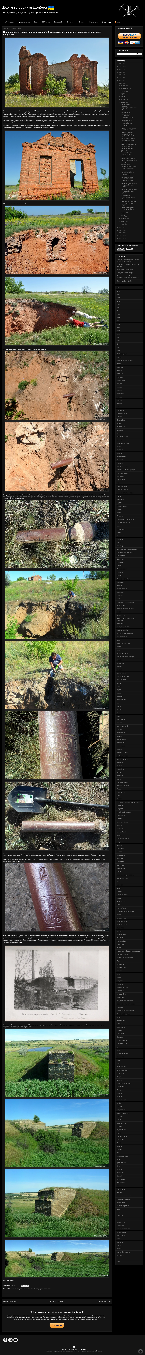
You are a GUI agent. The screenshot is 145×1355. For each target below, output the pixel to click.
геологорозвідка (122, 473)
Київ (118, 716)
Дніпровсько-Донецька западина (127, 549)
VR (118, 1258)
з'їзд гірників (121, 605)
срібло (119, 1103)
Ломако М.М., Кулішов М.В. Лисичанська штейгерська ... (128, 140)
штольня (120, 1242)
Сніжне (119, 1080)
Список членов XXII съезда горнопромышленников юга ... (129, 107)
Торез (119, 1143)
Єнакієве (120, 595)
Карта (36, 22)
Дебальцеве (121, 529)
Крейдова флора (122, 752)
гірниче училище (122, 486)
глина (119, 496)
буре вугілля (121, 420)
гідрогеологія (121, 479)
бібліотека (120, 407)
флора (119, 1166)
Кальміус (120, 666)
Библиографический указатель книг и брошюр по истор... (128, 178)
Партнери (82, 22)
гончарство (120, 499)
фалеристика (121, 1163)
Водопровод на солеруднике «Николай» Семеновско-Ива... (127, 114)
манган (119, 825)
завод (119, 612)
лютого (123, 221)
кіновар (119, 723)
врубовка (120, 450)
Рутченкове (121, 1020)
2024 (121, 69)
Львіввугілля (121, 815)
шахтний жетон (122, 1232)
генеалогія (120, 463)
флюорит (120, 1169)
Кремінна (120, 762)
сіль (32, 1289)
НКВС (119, 904)
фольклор (120, 1172)
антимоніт (120, 387)
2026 (121, 64)
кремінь (119, 766)
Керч (118, 713)
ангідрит (19, 1289)
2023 (121, 72)
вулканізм (120, 460)
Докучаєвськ (121, 562)
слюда (119, 1077)
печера (119, 948)
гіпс (29, 1289)
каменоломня (121, 680)
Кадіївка (119, 660)
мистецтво (120, 862)
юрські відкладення (123, 1252)
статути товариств (123, 1113)
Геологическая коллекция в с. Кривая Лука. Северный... (129, 166)
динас (119, 542)
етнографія (120, 592)
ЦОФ (118, 1212)
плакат (119, 977)
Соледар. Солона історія (125, 273)
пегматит (120, 938)
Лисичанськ (121, 792)
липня (123, 99)
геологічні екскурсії (123, 466)
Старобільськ (121, 1110)
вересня (124, 94)
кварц (119, 706)
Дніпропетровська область (125, 552)
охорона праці (121, 918)
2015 (121, 236)
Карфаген (120, 696)
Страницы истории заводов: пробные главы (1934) (127, 172)
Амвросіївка (121, 380)
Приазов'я (120, 991)
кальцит (119, 670)
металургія (120, 848)
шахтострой (121, 1235)
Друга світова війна (123, 579)
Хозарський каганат (123, 1199)
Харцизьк (120, 1192)
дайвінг (119, 526)
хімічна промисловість (124, 1196)
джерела (120, 539)
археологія (120, 393)
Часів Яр (120, 1215)
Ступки (119, 1126)
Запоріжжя (120, 623)
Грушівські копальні (123, 522)
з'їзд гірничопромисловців (125, 608)
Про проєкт (71, 22)
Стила (119, 1120)
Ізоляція (119, 646)
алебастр (14, 1289)
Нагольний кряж (122, 895)
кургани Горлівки (122, 782)
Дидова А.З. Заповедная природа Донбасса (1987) (129, 191)
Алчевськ (120, 377)
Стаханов (120, 1116)
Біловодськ (120, 410)
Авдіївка (119, 357)
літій (118, 795)
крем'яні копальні (122, 759)
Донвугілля (120, 572)
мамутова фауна (122, 822)
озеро (119, 914)
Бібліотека (46, 22)
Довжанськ (120, 559)
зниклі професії (122, 637)
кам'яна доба (121, 673)
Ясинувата (120, 1255)
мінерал (119, 871)
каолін (119, 683)
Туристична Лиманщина (125, 269)
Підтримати (94, 22)
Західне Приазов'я (123, 627)
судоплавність (121, 1129)
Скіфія (119, 1060)
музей (119, 888)
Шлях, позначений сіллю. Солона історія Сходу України (128, 260)
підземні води (121, 967)
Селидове (120, 1037)
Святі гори (120, 1033)
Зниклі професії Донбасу (125, 281)
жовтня (123, 91)
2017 (121, 230)
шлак (118, 1239)
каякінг (119, 703)
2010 (118, 298)
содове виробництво (123, 1083)
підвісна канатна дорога (125, 957)
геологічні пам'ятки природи (126, 469)
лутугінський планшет (124, 812)
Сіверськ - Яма (122, 1043)
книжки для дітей (122, 726)
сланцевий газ (121, 1067)
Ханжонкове (121, 1182)
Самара (119, 1024)
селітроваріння (122, 1040)
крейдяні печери (122, 756)
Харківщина (121, 1189)
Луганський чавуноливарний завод (128, 802)
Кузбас (119, 772)
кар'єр (119, 686)
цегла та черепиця (45, 1289)
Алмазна (120, 374)
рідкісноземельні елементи (126, 1004)
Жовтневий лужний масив (125, 602)
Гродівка (120, 516)
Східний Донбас (122, 1136)
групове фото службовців (125, 519)
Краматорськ (121, 742)
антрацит (120, 390)
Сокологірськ (121, 1086)
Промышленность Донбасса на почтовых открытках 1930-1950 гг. (128, 276)
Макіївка (119, 819)
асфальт (120, 397)
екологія (119, 585)
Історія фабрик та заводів (125, 656)
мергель (119, 845)
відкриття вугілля (122, 436)
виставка (120, 430)
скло (118, 1063)
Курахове (120, 775)
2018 (121, 227)
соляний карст (121, 1100)
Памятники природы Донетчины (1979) (127, 208)
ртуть (119, 1017)
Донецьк (119, 575)
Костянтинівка (121, 739)
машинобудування (123, 838)
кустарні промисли (123, 785)
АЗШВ (119, 364)
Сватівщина (121, 1027)
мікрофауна (121, 868)
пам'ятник (120, 931)
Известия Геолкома (123, 643)
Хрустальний (121, 1202)
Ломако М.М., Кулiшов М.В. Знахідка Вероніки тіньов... (129, 160)
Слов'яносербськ (122, 1070)
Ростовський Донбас (123, 1014)
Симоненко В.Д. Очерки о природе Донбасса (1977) (128, 203)
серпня (123, 96)
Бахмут (25, 1289)
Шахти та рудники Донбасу (25, 7)
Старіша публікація (104, 1301)
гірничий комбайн (122, 489)
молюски (120, 885)
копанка (119, 736)
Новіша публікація (9, 1301)
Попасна (120, 984)
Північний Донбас (122, 954)
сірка (118, 1050)
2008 (118, 291)
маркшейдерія (121, 832)
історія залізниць (122, 653)
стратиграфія (121, 1123)
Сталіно (119, 1106)
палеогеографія (122, 924)
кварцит (119, 709)
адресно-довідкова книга (125, 360)
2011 (118, 301)
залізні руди (121, 615)
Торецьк (119, 1146)
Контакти (106, 22)
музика (119, 891)
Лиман (119, 789)
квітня (123, 216)
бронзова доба (122, 413)
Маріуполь (120, 828)
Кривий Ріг (120, 769)
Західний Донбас (122, 630)
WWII (118, 1262)
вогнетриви (120, 440)
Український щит (122, 1156)
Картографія (58, 22)
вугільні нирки (121, 456)
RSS (117, 22)
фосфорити (121, 1179)
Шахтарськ (120, 1225)
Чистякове (120, 1219)
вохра (119, 446)
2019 (8, 1289)
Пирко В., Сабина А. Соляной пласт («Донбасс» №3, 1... (128, 134)
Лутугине (120, 809)
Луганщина (120, 805)
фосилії (119, 1176)
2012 (118, 304)
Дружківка (120, 582)
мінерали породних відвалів (126, 875)
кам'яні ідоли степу (123, 676)
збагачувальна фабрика (125, 633)
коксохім (120, 729)
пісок (118, 974)
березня (124, 218)
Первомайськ (121, 941)
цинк (118, 1209)
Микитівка (120, 852)
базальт (119, 400)
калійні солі (120, 663)
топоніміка (120, 1139)
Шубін (119, 1245)
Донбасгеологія (122, 569)
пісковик (119, 971)
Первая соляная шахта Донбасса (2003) (128, 129)
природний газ (121, 994)
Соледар (36, 1289)
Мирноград (120, 858)
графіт (119, 513)
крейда (119, 749)
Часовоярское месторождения (94, 940)
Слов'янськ (120, 1073)
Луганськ (120, 799)
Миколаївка (121, 855)
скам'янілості (121, 1057)
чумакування (121, 1222)
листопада (124, 88)
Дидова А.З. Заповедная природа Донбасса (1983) (129, 184)
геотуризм (120, 476)
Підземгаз (120, 961)
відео (118, 433)
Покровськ (120, 981)
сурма (119, 1133)
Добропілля (121, 556)
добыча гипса (16, 122)
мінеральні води (122, 878)
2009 (118, 294)
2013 (118, 307)
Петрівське (120, 944)
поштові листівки (122, 987)
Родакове (120, 1007)
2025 (121, 66)
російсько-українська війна (125, 1010)
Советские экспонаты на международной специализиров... (128, 146)
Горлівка (120, 503)
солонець (120, 1096)
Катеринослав (121, 699)
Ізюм (118, 650)
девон (119, 532)
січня (123, 224)
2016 (121, 233)
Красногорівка (121, 746)
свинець (119, 1030)
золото (119, 640)
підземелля (120, 964)
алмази (119, 370)
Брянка (119, 417)
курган (119, 779)
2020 (121, 80)
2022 (121, 75)
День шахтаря (121, 536)
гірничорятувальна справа (125, 493)
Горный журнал (122, 506)
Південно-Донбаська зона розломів (128, 951)
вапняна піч (121, 427)
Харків (119, 1186)
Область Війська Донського (126, 911)
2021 (121, 77)
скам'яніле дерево (123, 1053)
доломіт (119, 565)
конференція (121, 733)
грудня (123, 85)
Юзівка (119, 1249)
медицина (120, 842)
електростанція (122, 589)
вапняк (119, 423)
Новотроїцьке (121, 908)
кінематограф (121, 719)
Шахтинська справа (123, 1229)
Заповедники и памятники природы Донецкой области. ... (128, 197)
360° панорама (122, 354)
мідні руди (120, 865)
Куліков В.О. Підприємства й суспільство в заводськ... (126, 153)
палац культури (122, 921)
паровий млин (121, 934)
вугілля (119, 453)
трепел (119, 1149)
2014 (121, 238)
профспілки (120, 997)
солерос (119, 1093)
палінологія (120, 928)
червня (123, 102)
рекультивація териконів (125, 1000)
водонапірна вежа (123, 443)
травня (123, 213)
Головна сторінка (56, 1301)
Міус (118, 881)
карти (119, 693)
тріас (118, 1153)
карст (119, 690)
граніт (119, 509)
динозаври (120, 546)
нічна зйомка (121, 901)
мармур (119, 835)
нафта (119, 898)
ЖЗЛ (118, 598)
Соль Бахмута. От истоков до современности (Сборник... (126, 122)
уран (118, 1159)
